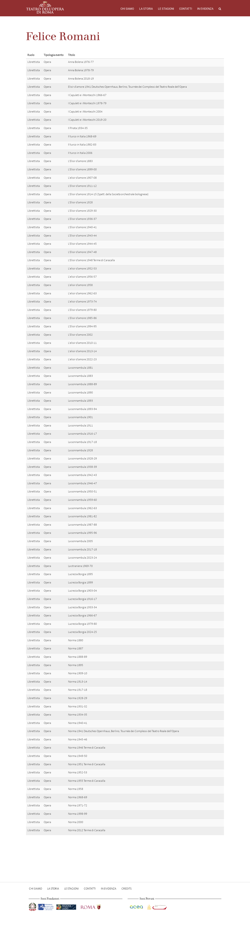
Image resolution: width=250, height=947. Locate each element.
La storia (146, 8)
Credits (127, 888)
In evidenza (205, 8)
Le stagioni (166, 8)
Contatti (185, 8)
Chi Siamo (127, 8)
